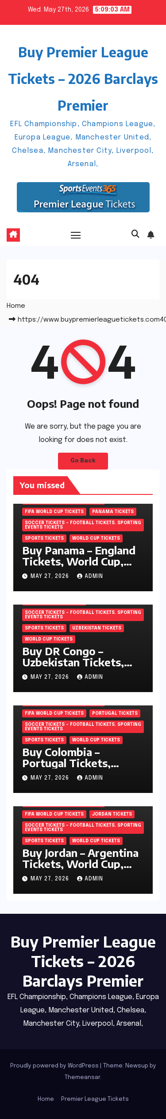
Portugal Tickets (115, 713)
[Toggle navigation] (75, 235)
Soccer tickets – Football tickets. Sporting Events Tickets (83, 525)
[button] (135, 235)
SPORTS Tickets (44, 538)
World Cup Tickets (96, 538)
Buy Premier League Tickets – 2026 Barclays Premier (83, 79)
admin (90, 576)
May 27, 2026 (51, 576)
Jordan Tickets (112, 814)
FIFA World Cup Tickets (54, 512)
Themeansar (82, 1077)
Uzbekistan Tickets (96, 628)
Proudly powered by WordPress (55, 1066)
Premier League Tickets (95, 1099)
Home (16, 306)
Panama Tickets (113, 512)
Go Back (83, 461)
